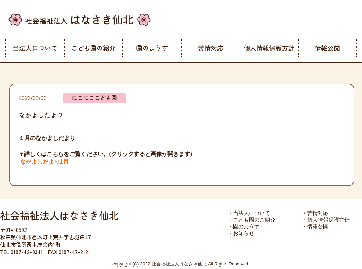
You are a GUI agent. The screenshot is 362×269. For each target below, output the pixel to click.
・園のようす (243, 226)
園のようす (152, 47)
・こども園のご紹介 (251, 220)
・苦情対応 (315, 213)
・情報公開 (315, 226)
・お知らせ (241, 233)
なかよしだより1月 (44, 162)
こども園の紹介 (93, 47)
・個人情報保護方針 (326, 220)
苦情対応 (210, 47)
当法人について (35, 47)
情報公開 (327, 47)
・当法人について (249, 213)
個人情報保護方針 (269, 47)
